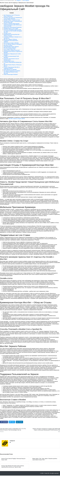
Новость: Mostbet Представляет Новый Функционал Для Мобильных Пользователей (13, 25)
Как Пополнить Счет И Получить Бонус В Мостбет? (12, 16)
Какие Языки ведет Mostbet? (11, 74)
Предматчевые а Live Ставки (11, 28)
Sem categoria (26, 0)
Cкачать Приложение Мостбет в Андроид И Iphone (12, 68)
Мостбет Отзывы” (8, 45)
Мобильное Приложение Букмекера (12, 27)
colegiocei (18, 0)
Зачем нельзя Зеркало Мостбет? (12, 50)
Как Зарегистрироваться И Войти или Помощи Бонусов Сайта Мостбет (12, 72)
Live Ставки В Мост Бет (9, 49)
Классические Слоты (9, 61)
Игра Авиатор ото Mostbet (10, 69)
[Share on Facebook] (4, 422)
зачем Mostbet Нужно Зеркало (11, 46)
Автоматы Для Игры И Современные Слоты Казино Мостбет (13, 18)
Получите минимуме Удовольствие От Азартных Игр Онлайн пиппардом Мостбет (13, 31)
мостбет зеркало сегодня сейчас (17, 118)
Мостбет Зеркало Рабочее (10, 39)
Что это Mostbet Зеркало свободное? (13, 44)
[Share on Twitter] (12, 422)
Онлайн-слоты (7, 33)
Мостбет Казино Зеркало (10, 47)
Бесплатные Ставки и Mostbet (11, 43)
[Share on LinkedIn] (19, 422)
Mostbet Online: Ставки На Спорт (12, 20)
